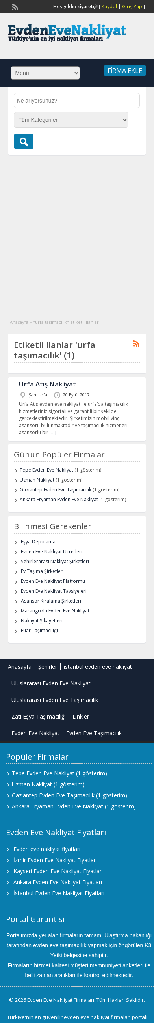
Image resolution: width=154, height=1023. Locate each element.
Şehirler (47, 666)
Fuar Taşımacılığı (39, 630)
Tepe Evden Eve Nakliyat (46, 470)
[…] (53, 432)
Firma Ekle (125, 70)
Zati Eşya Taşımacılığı (38, 716)
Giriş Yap (132, 6)
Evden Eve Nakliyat (35, 733)
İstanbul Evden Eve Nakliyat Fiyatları (58, 893)
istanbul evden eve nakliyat (98, 666)
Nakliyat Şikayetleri (42, 620)
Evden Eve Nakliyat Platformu (53, 581)
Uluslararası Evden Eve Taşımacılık (54, 700)
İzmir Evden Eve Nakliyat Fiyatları (55, 860)
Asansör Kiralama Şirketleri (51, 600)
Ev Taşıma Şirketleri (42, 571)
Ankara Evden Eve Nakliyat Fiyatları (57, 882)
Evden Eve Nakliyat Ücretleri (51, 551)
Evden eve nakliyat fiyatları (46, 849)
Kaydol (109, 6)
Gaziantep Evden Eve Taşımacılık (55, 489)
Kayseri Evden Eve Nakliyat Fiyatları (58, 871)
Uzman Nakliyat (37, 479)
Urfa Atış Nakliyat (47, 383)
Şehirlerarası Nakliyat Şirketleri (55, 561)
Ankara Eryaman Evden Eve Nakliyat (59, 499)
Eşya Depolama (38, 541)
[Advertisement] (74, 233)
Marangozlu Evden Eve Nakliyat (55, 610)
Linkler (80, 716)
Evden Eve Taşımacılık (94, 733)
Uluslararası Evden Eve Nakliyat (51, 683)
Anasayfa (19, 322)
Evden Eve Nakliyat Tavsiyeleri (54, 591)
